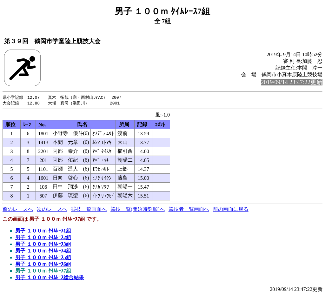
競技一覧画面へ (89, 209)
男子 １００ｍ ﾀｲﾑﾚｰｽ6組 (43, 264)
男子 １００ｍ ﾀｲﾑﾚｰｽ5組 (43, 258)
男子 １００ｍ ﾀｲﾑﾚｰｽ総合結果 (49, 278)
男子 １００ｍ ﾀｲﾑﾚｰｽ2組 (43, 238)
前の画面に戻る (231, 209)
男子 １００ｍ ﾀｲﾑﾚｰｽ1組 (43, 231)
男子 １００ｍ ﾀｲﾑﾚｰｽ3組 (43, 244)
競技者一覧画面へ (189, 209)
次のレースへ (52, 209)
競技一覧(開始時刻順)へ (137, 209)
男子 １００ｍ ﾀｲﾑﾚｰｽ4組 (43, 251)
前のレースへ (18, 209)
